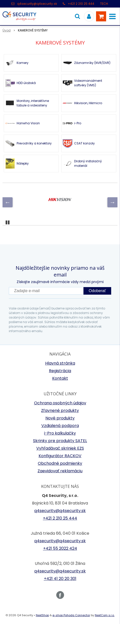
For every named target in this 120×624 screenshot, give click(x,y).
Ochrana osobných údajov (60, 403)
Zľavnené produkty (60, 410)
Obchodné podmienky (60, 463)
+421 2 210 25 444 (81, 4)
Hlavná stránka (60, 363)
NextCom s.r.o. (104, 615)
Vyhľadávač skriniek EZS (60, 448)
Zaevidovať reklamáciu (60, 471)
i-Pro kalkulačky (60, 433)
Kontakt (60, 378)
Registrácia (60, 371)
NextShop (42, 615)
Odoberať (97, 291)
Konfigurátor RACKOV (60, 456)
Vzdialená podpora (60, 425)
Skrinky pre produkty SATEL (60, 441)
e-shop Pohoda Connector (71, 615)
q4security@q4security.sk (37, 4)
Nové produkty (60, 418)
